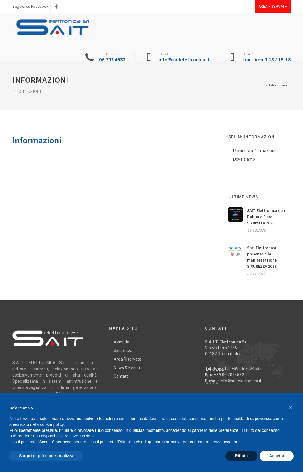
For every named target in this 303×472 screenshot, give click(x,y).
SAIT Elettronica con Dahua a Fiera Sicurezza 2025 (266, 217)
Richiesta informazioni (254, 150)
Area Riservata (272, 6)
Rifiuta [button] (241, 455)
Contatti (121, 376)
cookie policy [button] (52, 424)
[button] (290, 407)
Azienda (121, 342)
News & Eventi (127, 367)
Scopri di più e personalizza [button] (46, 455)
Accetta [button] (276, 455)
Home (259, 85)
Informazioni (279, 85)
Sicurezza (123, 350)
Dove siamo (244, 159)
